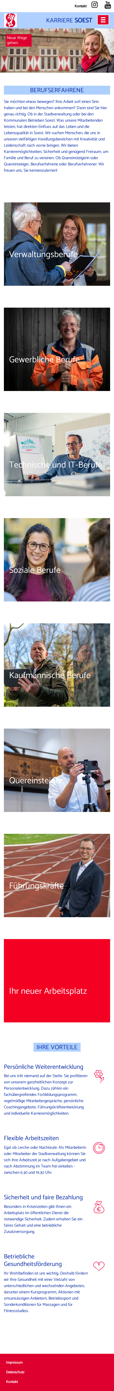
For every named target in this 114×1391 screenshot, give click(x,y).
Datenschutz (15, 1372)
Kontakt (81, 6)
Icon (99, 1077)
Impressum (14, 1363)
